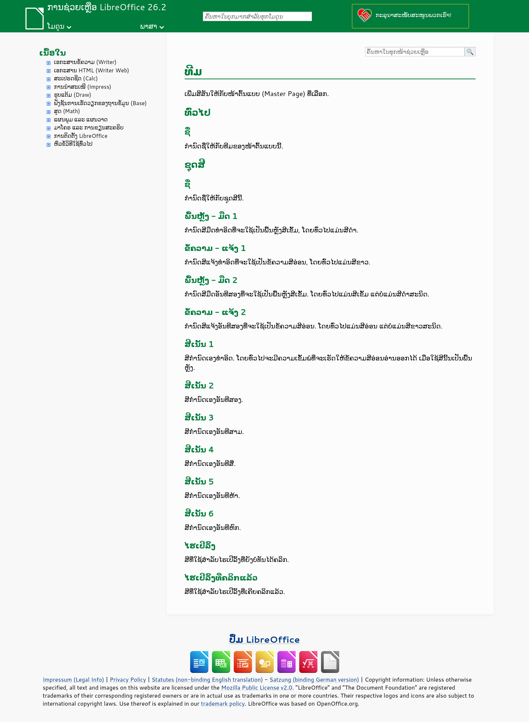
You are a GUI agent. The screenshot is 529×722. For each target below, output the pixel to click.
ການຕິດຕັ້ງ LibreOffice (81, 136)
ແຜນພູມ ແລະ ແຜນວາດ (81, 119)
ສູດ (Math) (67, 111)
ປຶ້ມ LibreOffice (264, 639)
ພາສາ (148, 26)
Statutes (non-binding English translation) (207, 679)
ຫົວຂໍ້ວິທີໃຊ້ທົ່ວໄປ (73, 144)
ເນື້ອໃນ (52, 52)
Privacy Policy (128, 679)
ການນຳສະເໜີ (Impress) (83, 87)
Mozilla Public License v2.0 (256, 687)
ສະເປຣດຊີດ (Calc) (76, 78)
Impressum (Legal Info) (73, 679)
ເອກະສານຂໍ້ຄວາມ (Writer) (85, 62)
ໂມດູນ (55, 26)
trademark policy (223, 703)
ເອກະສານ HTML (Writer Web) (91, 70)
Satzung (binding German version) (314, 679)
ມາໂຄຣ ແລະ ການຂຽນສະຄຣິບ (89, 127)
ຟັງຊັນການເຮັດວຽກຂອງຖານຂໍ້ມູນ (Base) (100, 103)
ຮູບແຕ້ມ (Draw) (72, 95)
